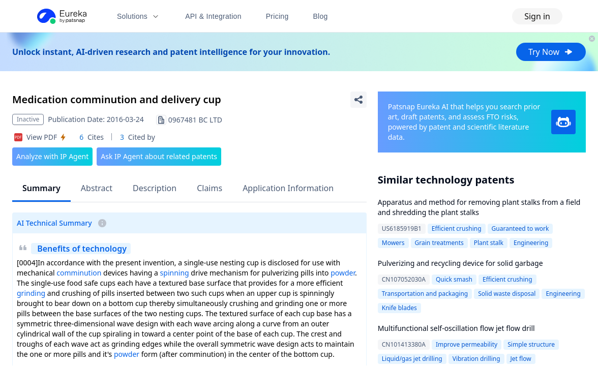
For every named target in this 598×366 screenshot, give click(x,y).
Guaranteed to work (520, 228)
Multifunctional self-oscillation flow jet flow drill (456, 328)
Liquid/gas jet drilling (412, 358)
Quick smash (454, 279)
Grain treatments (439, 242)
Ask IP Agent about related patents (159, 156)
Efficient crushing (457, 228)
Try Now (551, 51)
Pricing (277, 16)
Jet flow (521, 358)
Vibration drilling (476, 358)
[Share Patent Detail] (358, 100)
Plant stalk (488, 242)
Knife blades (399, 307)
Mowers (393, 242)
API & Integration (213, 16)
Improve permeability (466, 344)
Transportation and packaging (425, 293)
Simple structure (531, 344)
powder (343, 273)
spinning (174, 273)
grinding (31, 293)
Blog (320, 16)
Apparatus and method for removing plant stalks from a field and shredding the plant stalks (479, 207)
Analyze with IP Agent (52, 156)
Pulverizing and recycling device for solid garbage (460, 263)
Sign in (537, 16)
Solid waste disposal (506, 293)
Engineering (531, 242)
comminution (78, 273)
